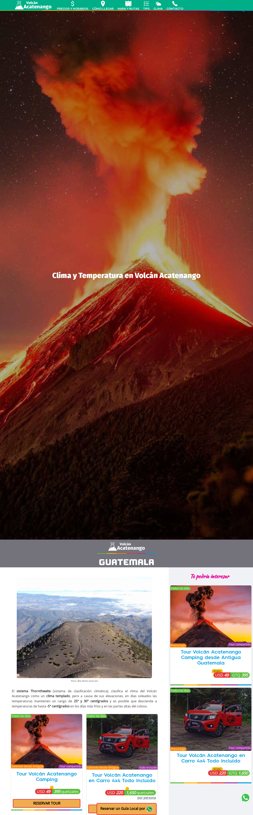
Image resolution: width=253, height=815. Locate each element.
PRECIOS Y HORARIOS (72, 5)
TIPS (146, 5)
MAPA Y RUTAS (128, 5)
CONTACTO (174, 5)
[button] (127, 809)
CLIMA (158, 5)
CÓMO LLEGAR (103, 5)
